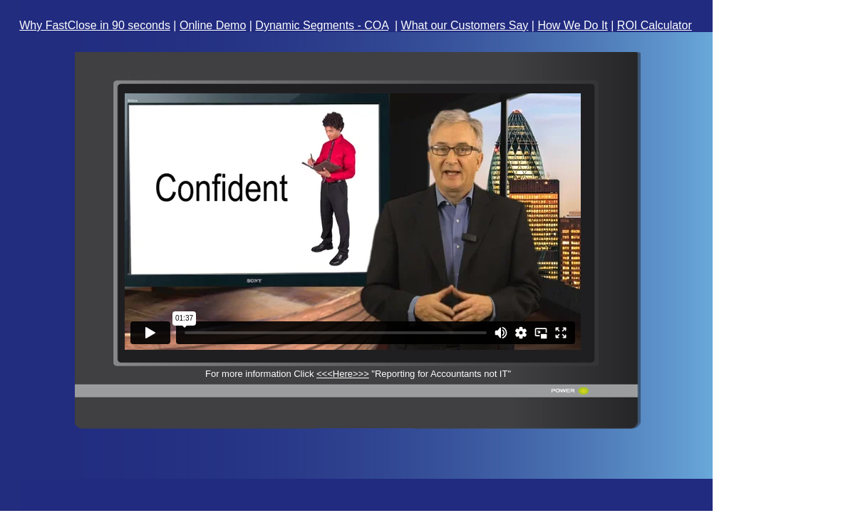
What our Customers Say (465, 25)
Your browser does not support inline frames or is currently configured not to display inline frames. (354, 221)
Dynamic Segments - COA (321, 25)
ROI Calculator (654, 25)
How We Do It (572, 25)
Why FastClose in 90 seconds (94, 25)
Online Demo (213, 25)
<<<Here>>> (342, 373)
